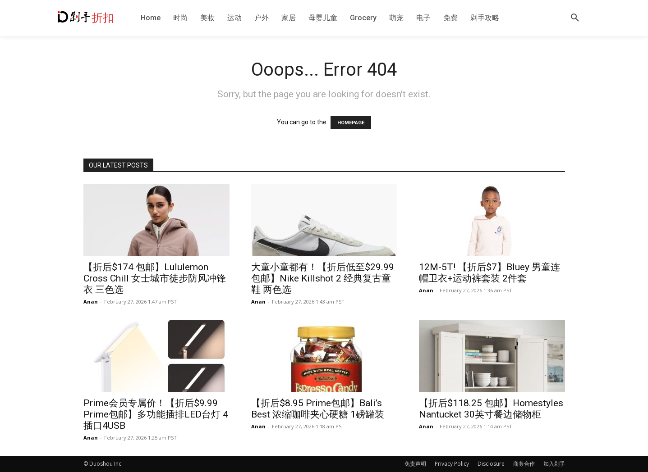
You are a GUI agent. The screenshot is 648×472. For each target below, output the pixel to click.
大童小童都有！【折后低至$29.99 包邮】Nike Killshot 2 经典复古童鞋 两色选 (322, 278)
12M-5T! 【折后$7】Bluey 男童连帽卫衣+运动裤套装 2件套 (489, 273)
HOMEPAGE (350, 123)
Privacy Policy (452, 463)
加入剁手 (554, 463)
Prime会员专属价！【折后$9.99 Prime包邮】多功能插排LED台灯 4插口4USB (155, 414)
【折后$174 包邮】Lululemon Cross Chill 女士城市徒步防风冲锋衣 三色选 (154, 278)
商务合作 (524, 463)
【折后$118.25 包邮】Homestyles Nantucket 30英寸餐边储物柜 (491, 409)
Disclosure (491, 463)
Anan (90, 301)
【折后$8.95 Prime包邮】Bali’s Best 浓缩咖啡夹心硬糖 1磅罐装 (317, 409)
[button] (575, 18)
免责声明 (415, 463)
